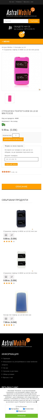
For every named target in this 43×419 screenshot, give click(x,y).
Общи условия (8, 374)
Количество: (7, 135)
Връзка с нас (8, 377)
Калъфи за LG (20, 47)
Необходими (22, 406)
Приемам (22, 416)
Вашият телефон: (11, 156)
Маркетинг (22, 411)
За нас (5, 368)
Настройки (15, 409)
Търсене (34, 21)
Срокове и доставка (10, 371)
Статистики (29, 409)
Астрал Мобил (7, 47)
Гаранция (6, 358)
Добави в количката (13, 139)
